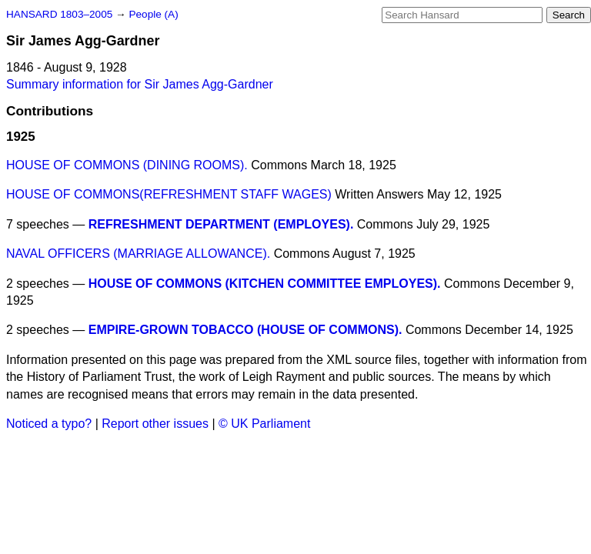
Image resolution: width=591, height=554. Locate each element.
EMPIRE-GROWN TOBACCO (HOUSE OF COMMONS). (245, 329)
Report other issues (155, 423)
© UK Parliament (264, 423)
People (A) (153, 14)
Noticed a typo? (49, 423)
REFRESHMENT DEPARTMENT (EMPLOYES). (221, 224)
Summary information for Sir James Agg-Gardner (139, 84)
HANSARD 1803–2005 (59, 14)
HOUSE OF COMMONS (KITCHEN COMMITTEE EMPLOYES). (264, 283)
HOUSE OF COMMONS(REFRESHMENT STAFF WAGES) (169, 194)
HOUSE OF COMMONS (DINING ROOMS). (127, 165)
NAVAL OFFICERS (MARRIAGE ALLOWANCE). (138, 253)
